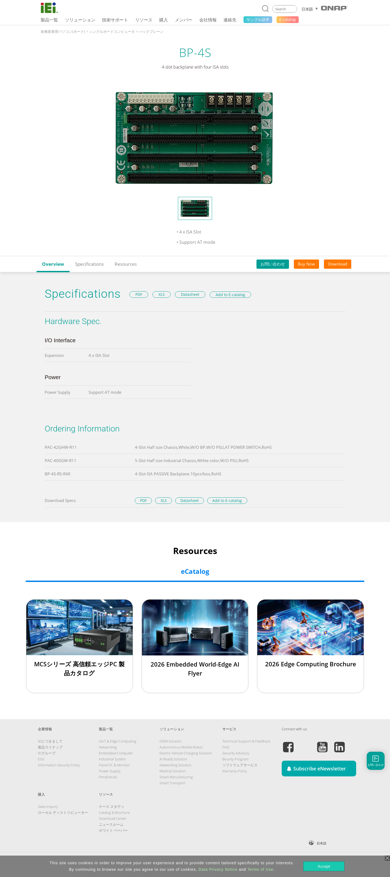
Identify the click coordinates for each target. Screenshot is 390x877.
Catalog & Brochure (114, 812)
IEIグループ (47, 753)
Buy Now (306, 264)
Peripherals (108, 776)
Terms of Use (260, 869)
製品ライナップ (50, 747)
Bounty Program (235, 759)
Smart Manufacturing (176, 776)
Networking (108, 747)
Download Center (112, 818)
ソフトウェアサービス (240, 765)
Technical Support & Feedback (246, 741)
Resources (126, 264)
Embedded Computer (116, 753)
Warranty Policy (234, 771)
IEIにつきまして (50, 741)
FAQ (225, 747)
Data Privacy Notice (218, 869)
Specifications (89, 264)
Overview (53, 264)
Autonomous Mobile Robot (181, 747)
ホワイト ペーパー (113, 830)
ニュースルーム (111, 824)
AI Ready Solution (173, 759)
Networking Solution (175, 765)
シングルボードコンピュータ (112, 31)
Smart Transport (172, 782)
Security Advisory (235, 753)
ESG (41, 759)
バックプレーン (151, 31)
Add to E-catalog (230, 294)
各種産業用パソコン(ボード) (63, 31)
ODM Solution (171, 741)
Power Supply (110, 771)
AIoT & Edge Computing (117, 741)
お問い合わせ (273, 264)
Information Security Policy (59, 765)
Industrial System (112, 759)
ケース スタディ (111, 806)
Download (337, 264)
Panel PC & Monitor (114, 765)
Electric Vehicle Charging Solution (186, 753)
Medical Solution (173, 771)
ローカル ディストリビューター (63, 812)
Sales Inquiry (48, 806)
